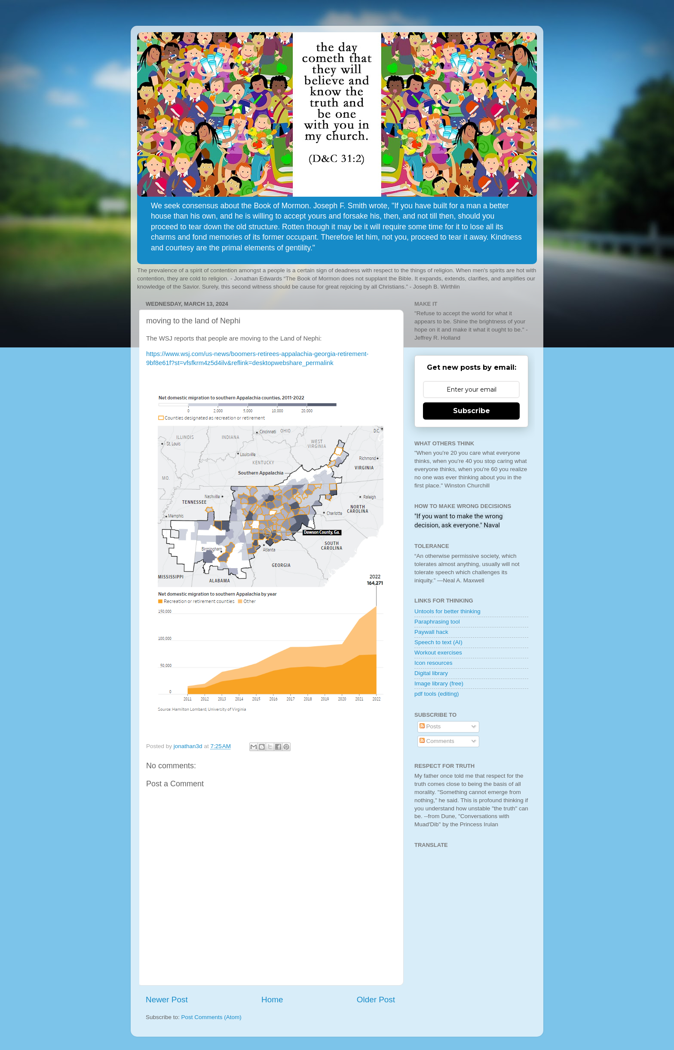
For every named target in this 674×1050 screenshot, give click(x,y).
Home (272, 999)
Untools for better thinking (447, 611)
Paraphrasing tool (437, 621)
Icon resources (433, 663)
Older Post (376, 999)
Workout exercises (438, 652)
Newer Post (167, 999)
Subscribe (471, 411)
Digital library (431, 673)
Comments (437, 741)
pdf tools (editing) (436, 694)
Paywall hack (431, 632)
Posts (430, 726)
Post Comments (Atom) (211, 1017)
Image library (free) (438, 683)
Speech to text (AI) (438, 642)
